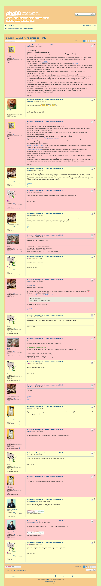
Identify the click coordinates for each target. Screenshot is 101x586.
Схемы (15, 18)
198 (13, 58)
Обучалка (38, 18)
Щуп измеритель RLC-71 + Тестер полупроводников (43, 138)
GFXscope (29, 183)
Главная (9, 18)
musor (8, 245)
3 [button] (88, 41)
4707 (14, 203)
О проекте (25, 20)
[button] (95, 41)
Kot (7, 55)
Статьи (31, 18)
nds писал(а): (31, 285)
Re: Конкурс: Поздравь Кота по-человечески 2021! (45, 99)
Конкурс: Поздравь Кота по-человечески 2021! (25, 38)
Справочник (10, 20)
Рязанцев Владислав (12, 509)
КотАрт (17, 20)
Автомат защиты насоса (34, 149)
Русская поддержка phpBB (50, 581)
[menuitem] (13, 25)
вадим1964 (9, 109)
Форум (32, 20)
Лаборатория (23, 18)
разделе (75, 63)
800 (13, 113)
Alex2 (8, 178)
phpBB (47, 579)
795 (13, 419)
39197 (14, 248)
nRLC (28, 186)
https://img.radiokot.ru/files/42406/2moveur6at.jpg (41, 295)
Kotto (8, 416)
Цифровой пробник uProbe (35, 145)
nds (8, 200)
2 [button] (86, 41)
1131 (14, 181)
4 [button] (90, 41)
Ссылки (46, 18)
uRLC (28, 184)
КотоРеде (45, 61)
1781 (14, 512)
